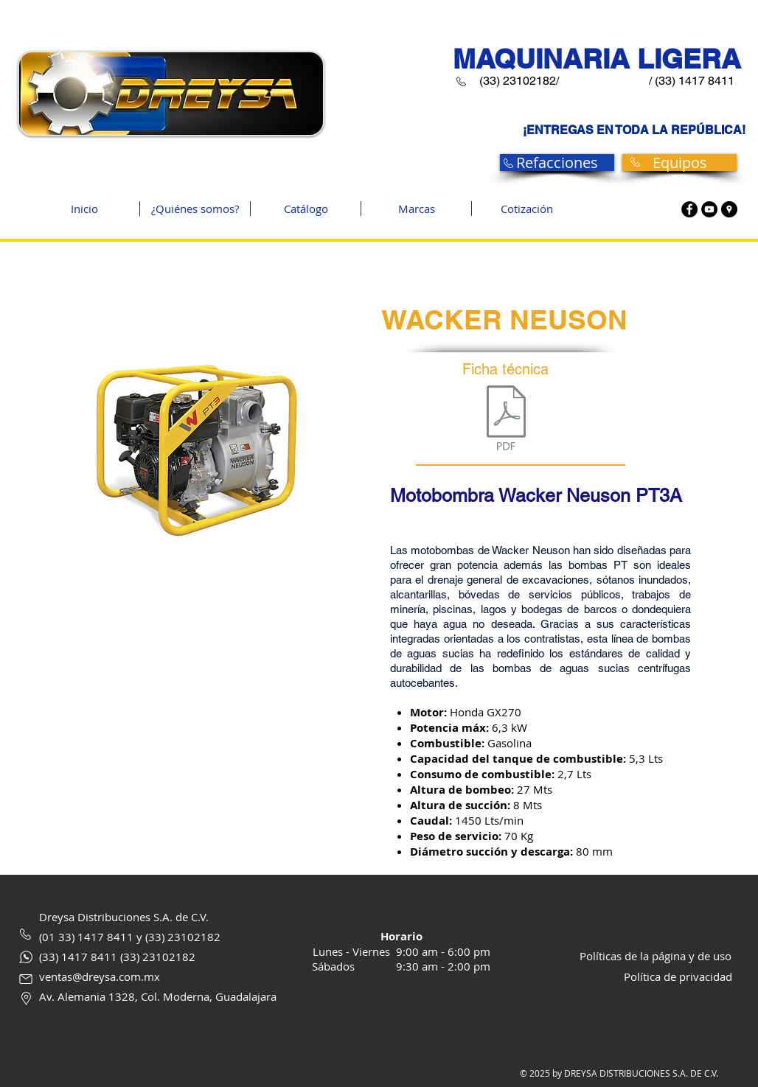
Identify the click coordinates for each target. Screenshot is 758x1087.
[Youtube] (709, 209)
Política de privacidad (678, 976)
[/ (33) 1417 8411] (691, 81)
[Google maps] (729, 209)
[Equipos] (679, 162)
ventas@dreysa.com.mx (99, 976)
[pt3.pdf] (505, 419)
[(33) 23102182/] (519, 81)
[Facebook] (689, 209)
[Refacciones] (557, 162)
